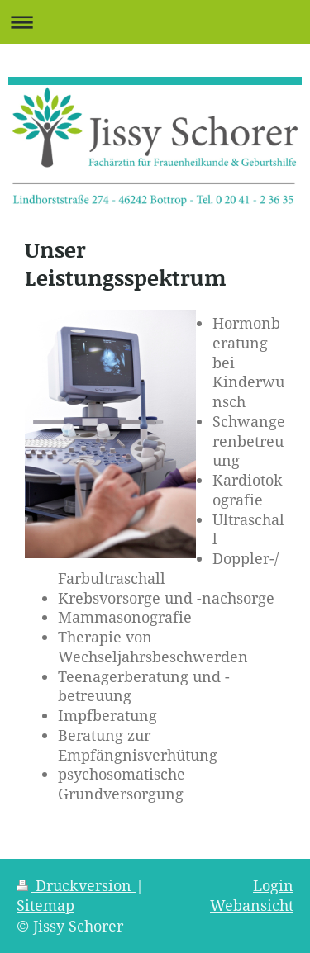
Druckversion (76, 885)
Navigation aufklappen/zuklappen (155, 22)
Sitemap (45, 905)
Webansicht (251, 905)
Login (273, 885)
